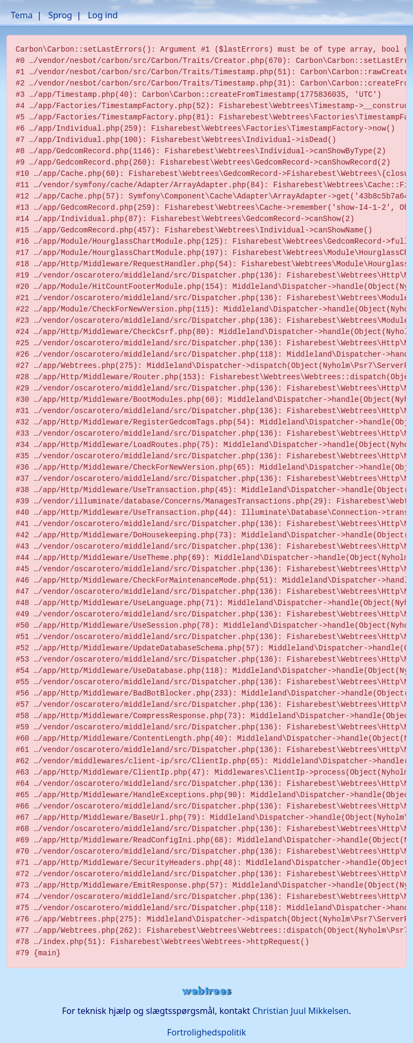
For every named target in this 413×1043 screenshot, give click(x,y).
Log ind (103, 15)
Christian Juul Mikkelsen (300, 1011)
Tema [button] (22, 15)
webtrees (206, 991)
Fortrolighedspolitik (206, 1032)
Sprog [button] (60, 15)
